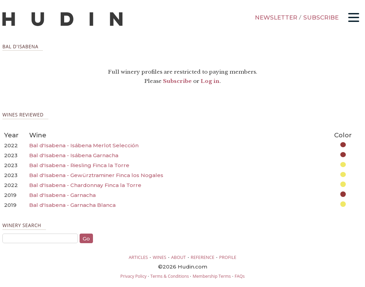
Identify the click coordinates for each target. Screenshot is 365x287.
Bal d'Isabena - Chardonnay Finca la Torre (85, 185)
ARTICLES (138, 257)
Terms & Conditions (169, 276)
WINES (159, 257)
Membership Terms (211, 276)
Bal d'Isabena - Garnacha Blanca (72, 205)
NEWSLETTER (276, 17)
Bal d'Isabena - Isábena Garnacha (73, 155)
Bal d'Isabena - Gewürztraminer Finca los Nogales (96, 175)
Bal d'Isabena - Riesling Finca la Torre (79, 165)
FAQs (240, 276)
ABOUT (178, 257)
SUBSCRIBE (321, 17)
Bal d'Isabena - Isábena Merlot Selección (84, 145)
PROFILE (227, 257)
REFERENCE (202, 257)
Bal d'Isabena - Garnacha (62, 195)
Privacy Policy (133, 276)
